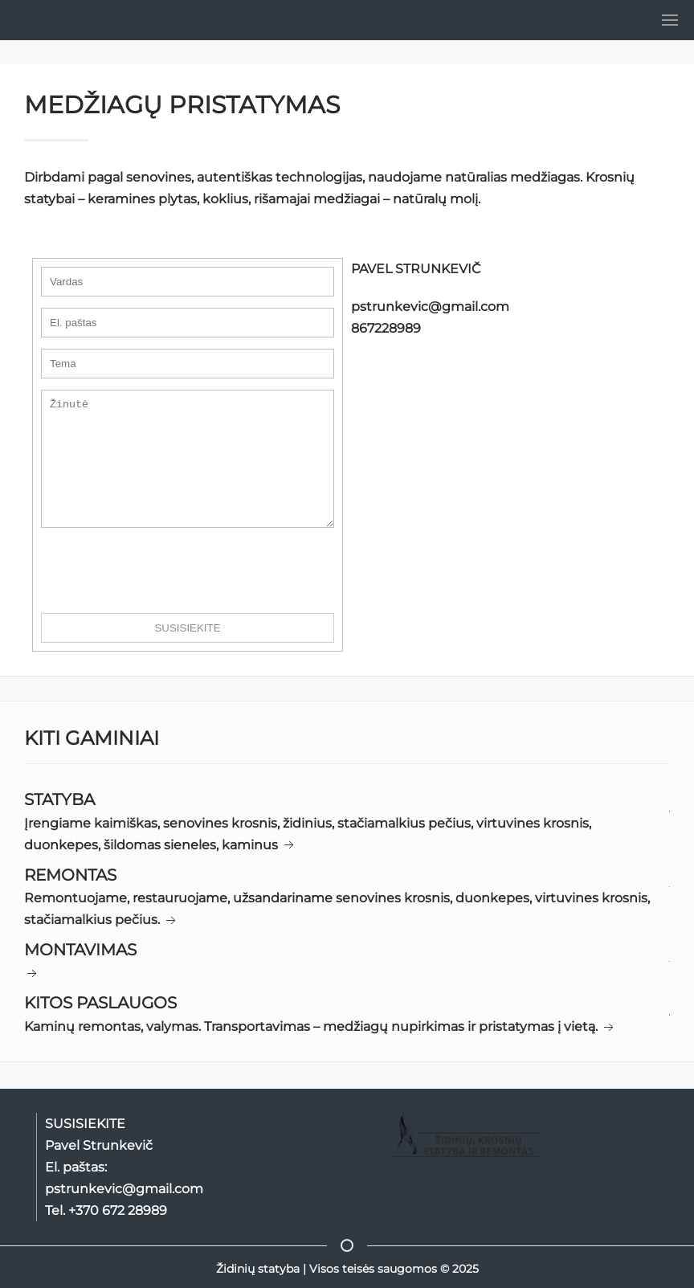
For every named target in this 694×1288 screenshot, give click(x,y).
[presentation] (163, 594)
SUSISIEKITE (187, 652)
